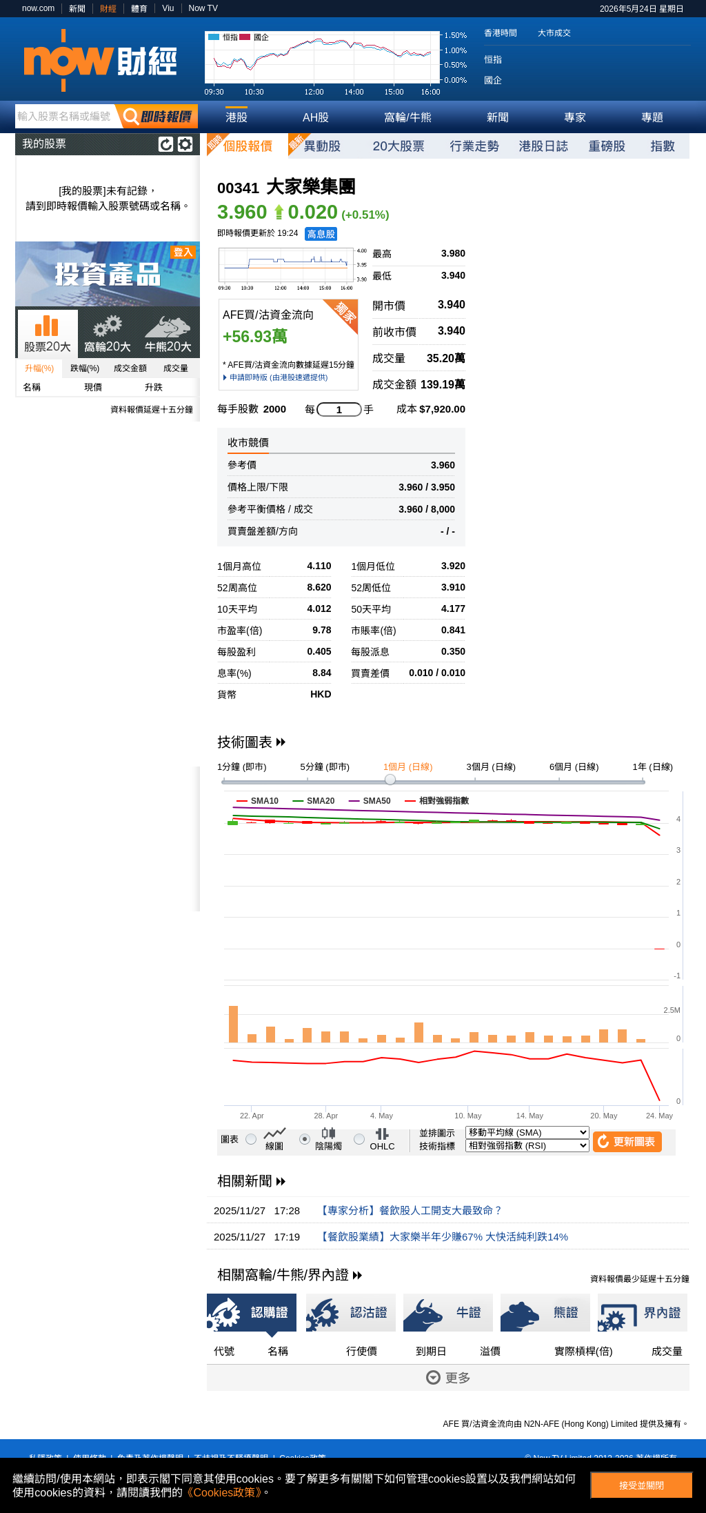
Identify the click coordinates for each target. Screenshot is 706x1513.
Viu (168, 8)
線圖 (274, 1146)
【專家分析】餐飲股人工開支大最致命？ (410, 1210)
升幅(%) (39, 368)
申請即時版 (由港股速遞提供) (278, 377)
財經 (108, 9)
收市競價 (248, 442)
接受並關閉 (641, 1486)
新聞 (77, 9)
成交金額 (130, 368)
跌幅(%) (85, 368)
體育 (139, 9)
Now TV (203, 8)
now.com (38, 8)
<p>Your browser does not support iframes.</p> (107, 839)
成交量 (175, 368)
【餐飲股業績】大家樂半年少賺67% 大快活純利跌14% (442, 1237)
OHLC (382, 1146)
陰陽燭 (328, 1146)
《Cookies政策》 (222, 1493)
